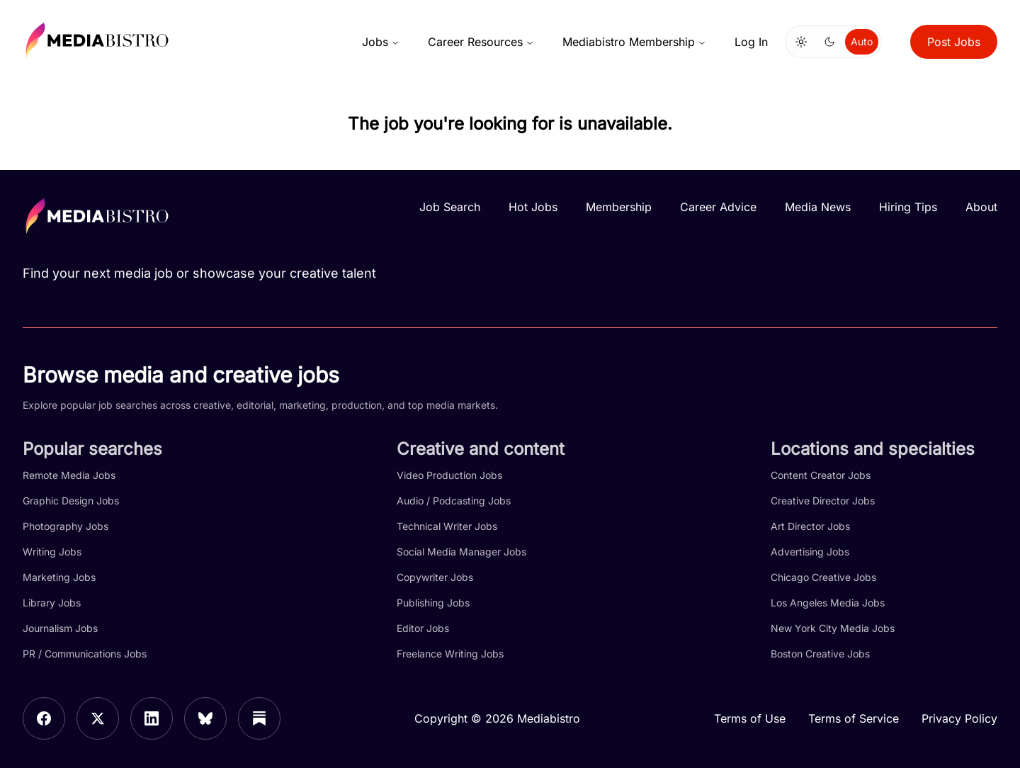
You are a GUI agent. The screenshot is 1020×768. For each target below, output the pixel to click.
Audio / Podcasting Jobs (454, 501)
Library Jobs (52, 603)
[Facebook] (44, 718)
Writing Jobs (52, 552)
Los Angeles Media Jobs (828, 603)
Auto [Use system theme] (862, 41)
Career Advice (718, 207)
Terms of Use (750, 718)
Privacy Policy (959, 718)
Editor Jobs (423, 628)
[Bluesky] (205, 718)
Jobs (381, 42)
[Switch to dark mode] (829, 42)
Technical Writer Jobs (447, 526)
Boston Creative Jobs (820, 654)
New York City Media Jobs (833, 628)
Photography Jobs (65, 526)
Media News (818, 207)
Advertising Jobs (810, 552)
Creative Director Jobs (823, 501)
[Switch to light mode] (801, 42)
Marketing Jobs (59, 577)
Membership (619, 207)
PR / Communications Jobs (85, 654)
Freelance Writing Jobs (450, 654)
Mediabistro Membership (634, 42)
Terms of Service (853, 718)
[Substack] (259, 718)
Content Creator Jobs (821, 475)
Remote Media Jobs (69, 475)
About (981, 207)
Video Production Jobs (449, 475)
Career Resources (481, 42)
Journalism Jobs (60, 628)
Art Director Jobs (810, 526)
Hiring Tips (908, 207)
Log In (751, 42)
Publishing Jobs (433, 603)
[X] (97, 718)
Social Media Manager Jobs (461, 552)
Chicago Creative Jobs (823, 577)
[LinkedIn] (151, 718)
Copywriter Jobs (435, 577)
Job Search (449, 207)
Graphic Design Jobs (71, 501)
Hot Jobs (533, 207)
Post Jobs (953, 42)
